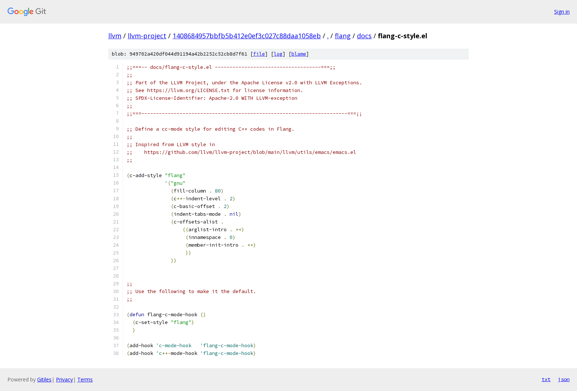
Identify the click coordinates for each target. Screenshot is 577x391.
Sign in (562, 11)
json (564, 379)
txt (546, 379)
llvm (114, 35)
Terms (85, 379)
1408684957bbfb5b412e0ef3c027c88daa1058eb (247, 35)
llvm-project (147, 35)
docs (364, 35)
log (278, 54)
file (259, 54)
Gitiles (44, 379)
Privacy (64, 379)
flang (343, 35)
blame (298, 54)
